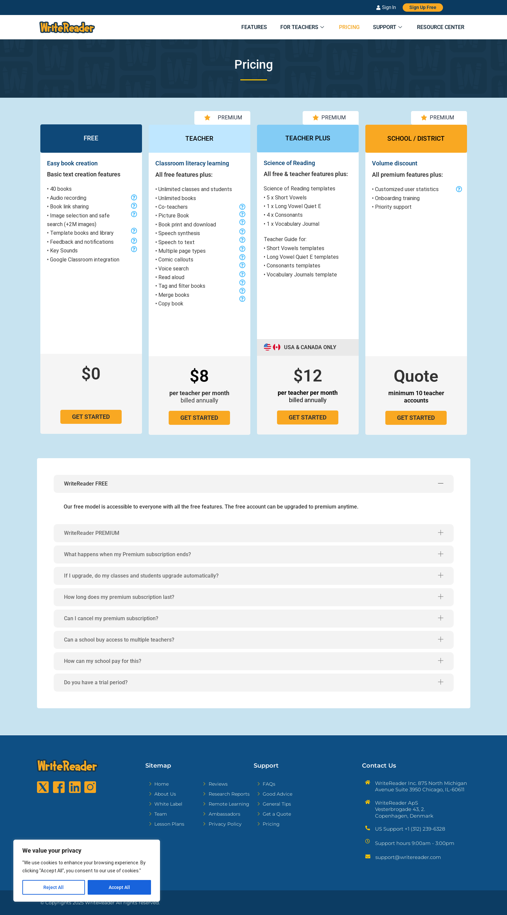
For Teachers (292, 27)
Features (240, 27)
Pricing (342, 27)
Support (384, 27)
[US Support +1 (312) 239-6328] (367, 828)
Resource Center (440, 27)
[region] (86, 871)
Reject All (53, 887)
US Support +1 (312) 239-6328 (410, 829)
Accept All (119, 887)
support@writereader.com (408, 857)
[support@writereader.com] (367, 856)
